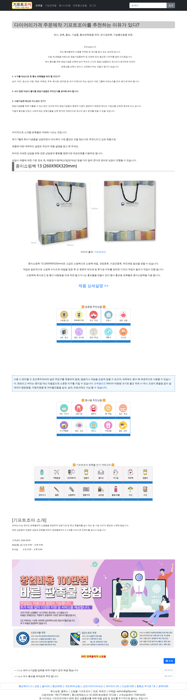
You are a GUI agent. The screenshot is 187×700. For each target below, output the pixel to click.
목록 (169, 661)
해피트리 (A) (112, 686)
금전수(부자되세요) (93, 686)
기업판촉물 (51, 5)
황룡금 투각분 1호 (146, 686)
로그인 (92, 5)
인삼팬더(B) (128, 686)
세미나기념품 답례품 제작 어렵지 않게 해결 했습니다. (51, 670)
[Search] (148, 5)
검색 (170, 5)
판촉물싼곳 (100, 383)
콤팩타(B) (163, 686)
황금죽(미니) (25, 686)
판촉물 (39, 5)
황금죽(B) (57, 686)
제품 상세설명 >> (93, 285)
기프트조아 (100, 251)
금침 (37, 686)
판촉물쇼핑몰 (80, 5)
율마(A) (46, 686)
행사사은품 (65, 5)
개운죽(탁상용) (72, 686)
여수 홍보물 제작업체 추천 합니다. (41, 676)
